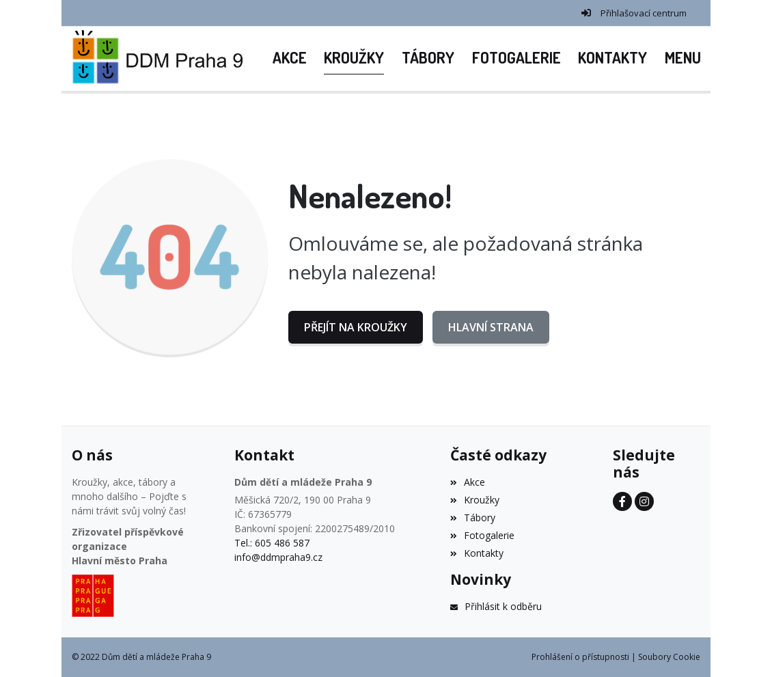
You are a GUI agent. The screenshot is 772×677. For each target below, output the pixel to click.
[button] (683, 59)
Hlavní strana (491, 327)
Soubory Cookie (669, 657)
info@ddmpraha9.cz (278, 557)
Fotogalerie (482, 535)
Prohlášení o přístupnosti (580, 657)
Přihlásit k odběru (496, 606)
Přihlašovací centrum (644, 13)
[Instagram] (644, 501)
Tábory (472, 517)
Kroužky (474, 499)
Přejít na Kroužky (355, 327)
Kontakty (477, 553)
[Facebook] (622, 501)
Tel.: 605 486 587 (271, 542)
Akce (467, 481)
